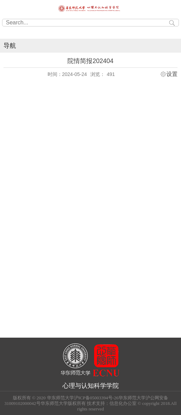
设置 (172, 74)
